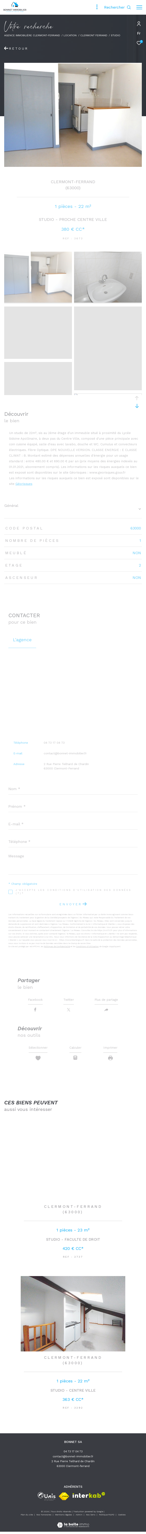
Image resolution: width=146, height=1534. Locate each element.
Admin (79, 1517)
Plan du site (27, 1517)
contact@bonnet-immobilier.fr (65, 753)
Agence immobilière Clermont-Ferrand (32, 35)
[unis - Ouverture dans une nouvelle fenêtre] (46, 1498)
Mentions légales (64, 1517)
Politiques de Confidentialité (57, 946)
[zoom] (38, 301)
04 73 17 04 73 (54, 742)
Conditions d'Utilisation (87, 946)
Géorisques (23, 484)
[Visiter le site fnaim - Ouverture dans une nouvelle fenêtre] (64, 1498)
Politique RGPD (106, 1517)
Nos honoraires (44, 1517)
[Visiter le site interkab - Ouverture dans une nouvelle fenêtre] (89, 1497)
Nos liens (91, 1517)
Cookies (122, 1517)
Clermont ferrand (93, 35)
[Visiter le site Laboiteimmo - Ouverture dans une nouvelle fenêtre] (73, 1525)
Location (70, 35)
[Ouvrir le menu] (139, 7)
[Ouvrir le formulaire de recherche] (117, 7)
